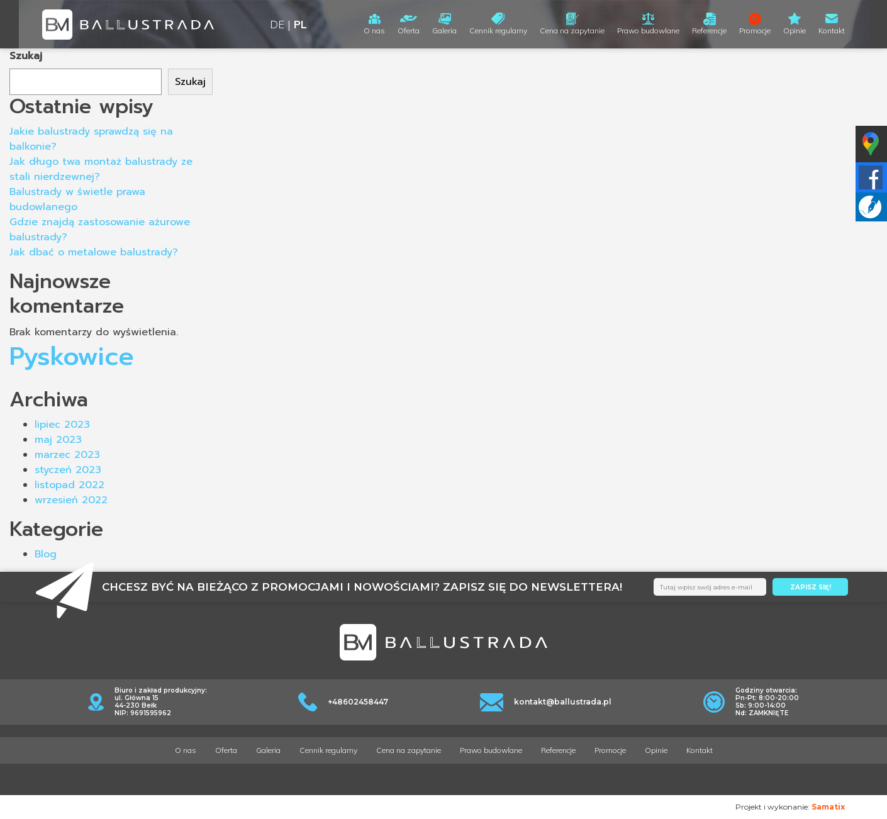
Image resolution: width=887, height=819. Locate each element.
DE (277, 24)
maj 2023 (58, 439)
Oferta (409, 30)
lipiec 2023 (62, 424)
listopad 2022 (69, 485)
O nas (374, 30)
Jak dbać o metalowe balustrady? (93, 252)
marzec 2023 (67, 454)
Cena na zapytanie (572, 30)
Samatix (828, 806)
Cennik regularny (498, 30)
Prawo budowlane (648, 30)
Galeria (444, 30)
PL (300, 24)
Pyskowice (71, 356)
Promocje (755, 30)
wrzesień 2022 (71, 500)
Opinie (794, 30)
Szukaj (25, 56)
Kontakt (831, 30)
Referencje (709, 30)
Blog (46, 554)
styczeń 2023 (68, 469)
